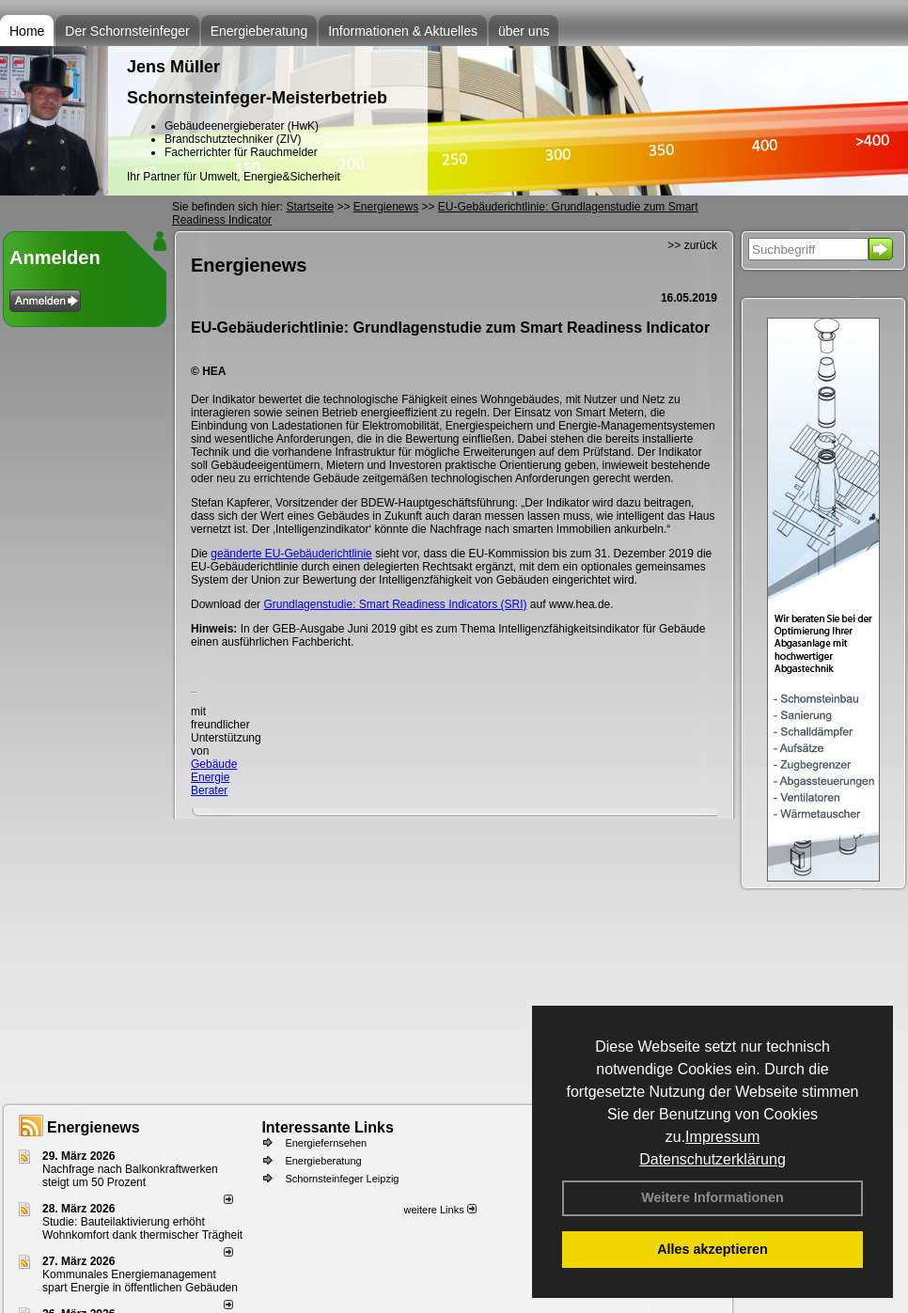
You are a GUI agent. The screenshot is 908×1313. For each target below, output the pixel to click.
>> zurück (692, 245)
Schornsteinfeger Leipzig (342, 1178)
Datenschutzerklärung (712, 1159)
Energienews (93, 1127)
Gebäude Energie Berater (214, 777)
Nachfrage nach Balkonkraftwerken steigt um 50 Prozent (130, 1176)
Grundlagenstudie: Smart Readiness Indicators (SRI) (394, 604)
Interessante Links (327, 1127)
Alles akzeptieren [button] (712, 1249)
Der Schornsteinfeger (127, 31)
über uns (523, 31)
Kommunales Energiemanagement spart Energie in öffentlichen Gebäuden (140, 1281)
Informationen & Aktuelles (402, 31)
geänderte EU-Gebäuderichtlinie (291, 553)
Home (26, 31)
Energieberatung (259, 31)
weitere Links (439, 1209)
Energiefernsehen (326, 1143)
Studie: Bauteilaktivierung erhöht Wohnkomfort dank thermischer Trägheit (142, 1228)
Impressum (722, 1137)
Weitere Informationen (712, 1197)
